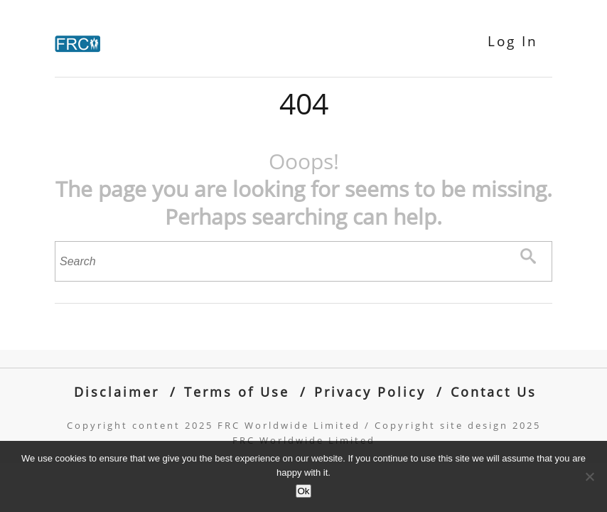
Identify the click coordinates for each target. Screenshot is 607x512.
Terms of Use (236, 391)
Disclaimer (116, 391)
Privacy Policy (370, 391)
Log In (513, 41)
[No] (589, 476)
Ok (303, 491)
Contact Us (494, 391)
